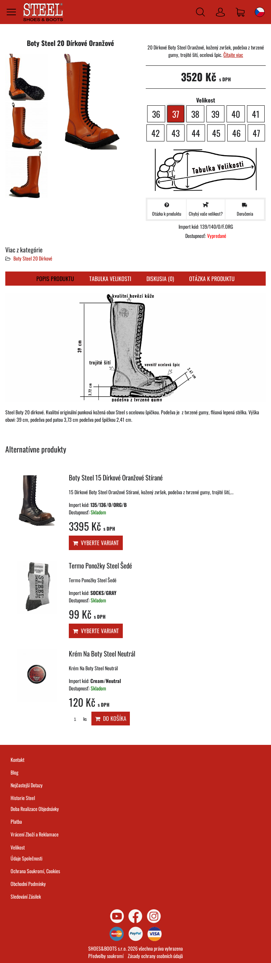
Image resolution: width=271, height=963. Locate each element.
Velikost (18, 847)
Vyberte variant (96, 542)
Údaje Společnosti (26, 858)
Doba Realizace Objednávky (35, 808)
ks (78, 719)
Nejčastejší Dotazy (27, 785)
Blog (14, 772)
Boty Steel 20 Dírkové (32, 258)
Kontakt (17, 759)
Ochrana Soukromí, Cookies (35, 871)
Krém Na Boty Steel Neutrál (102, 653)
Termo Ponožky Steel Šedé (100, 565)
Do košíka (110, 718)
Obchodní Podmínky (28, 883)
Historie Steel (23, 797)
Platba (16, 821)
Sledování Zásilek (26, 896)
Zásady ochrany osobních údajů (155, 955)
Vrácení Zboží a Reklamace (35, 834)
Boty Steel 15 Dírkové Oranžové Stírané (116, 477)
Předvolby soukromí (106, 955)
